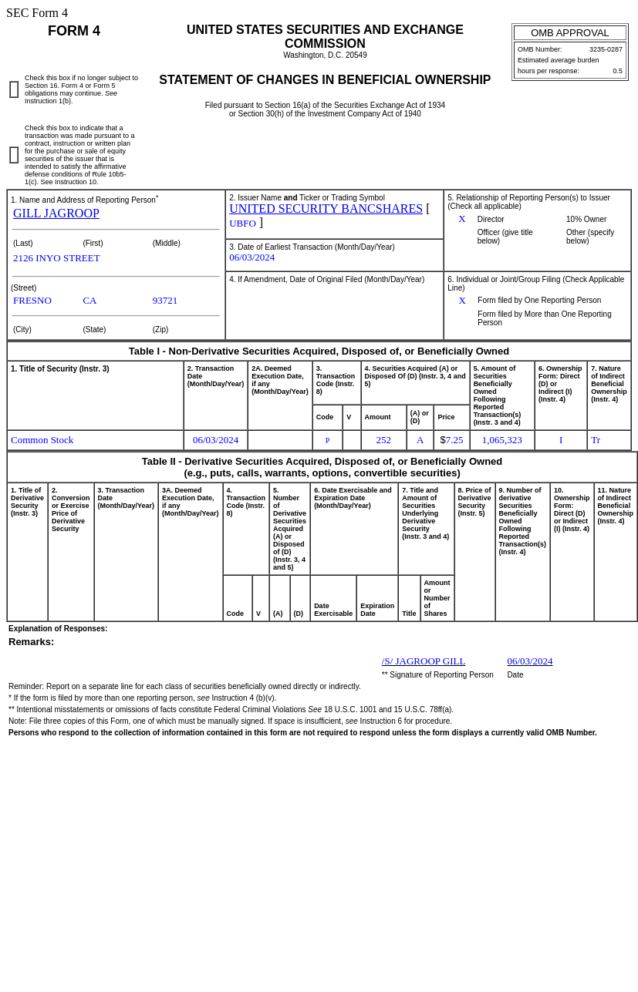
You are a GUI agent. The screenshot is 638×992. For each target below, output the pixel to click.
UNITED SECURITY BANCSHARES (326, 208)
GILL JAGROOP (56, 213)
